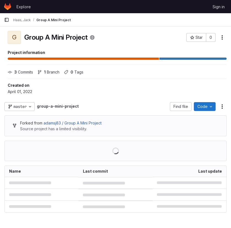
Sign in (219, 6)
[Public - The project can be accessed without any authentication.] (92, 37)
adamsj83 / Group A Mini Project (73, 123)
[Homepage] (7, 6)
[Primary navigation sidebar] (6, 19)
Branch (48, 72)
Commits (20, 72)
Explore (24, 6)
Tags (73, 72)
